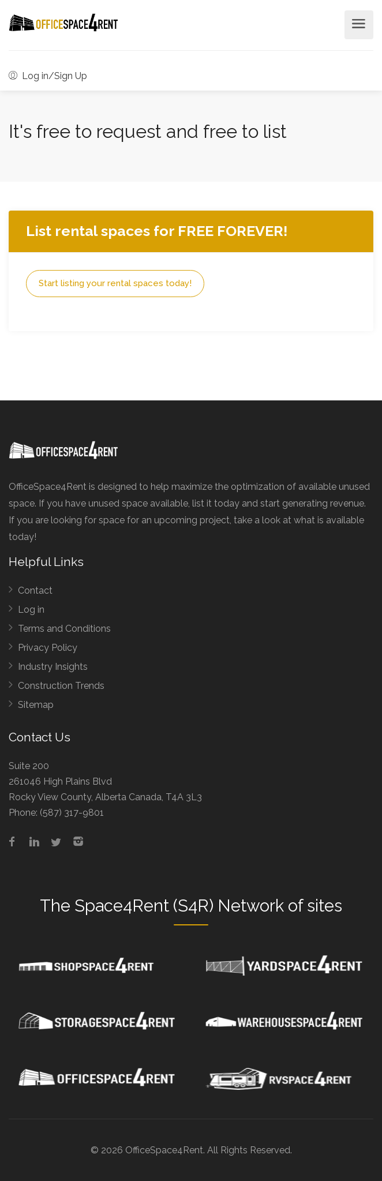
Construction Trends (61, 685)
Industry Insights (53, 666)
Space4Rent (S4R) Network (179, 906)
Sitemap (36, 704)
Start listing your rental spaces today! (115, 283)
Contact (35, 590)
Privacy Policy (47, 647)
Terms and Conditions (64, 628)
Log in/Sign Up (48, 75)
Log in (31, 609)
